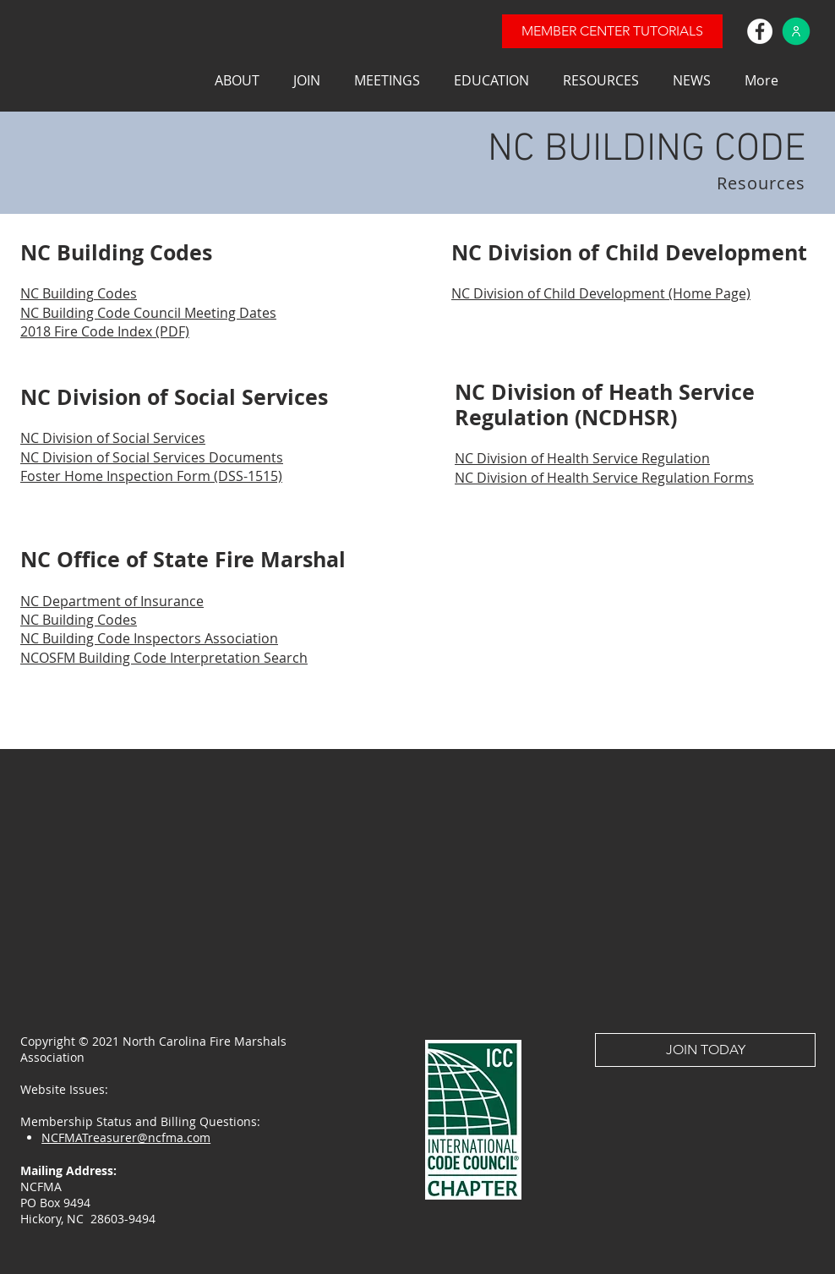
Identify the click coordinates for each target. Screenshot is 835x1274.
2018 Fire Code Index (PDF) (104, 331)
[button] (237, 80)
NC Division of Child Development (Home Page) (600, 293)
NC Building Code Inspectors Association (149, 638)
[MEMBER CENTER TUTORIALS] (612, 31)
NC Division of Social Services (112, 438)
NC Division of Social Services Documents (151, 457)
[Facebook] (759, 31)
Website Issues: (67, 1089)
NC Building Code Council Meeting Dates (148, 312)
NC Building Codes (78, 619)
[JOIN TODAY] (705, 1050)
